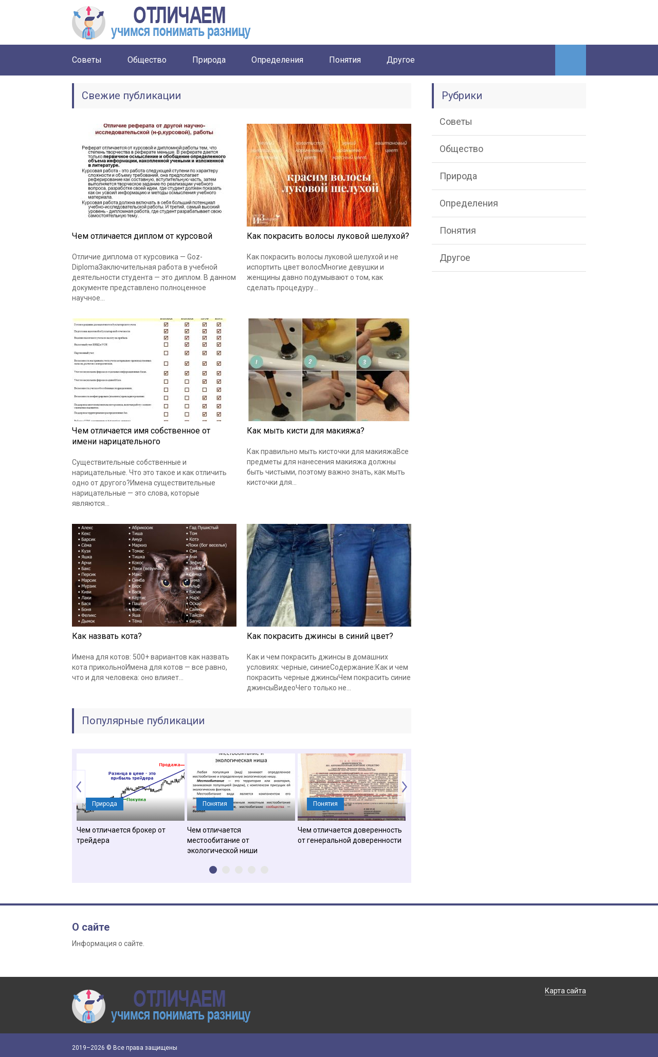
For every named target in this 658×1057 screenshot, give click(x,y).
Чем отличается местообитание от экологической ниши (222, 840)
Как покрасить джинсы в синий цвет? (320, 636)
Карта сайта (565, 991)
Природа (209, 60)
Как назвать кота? (107, 636)
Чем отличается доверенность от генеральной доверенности (350, 835)
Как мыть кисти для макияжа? (305, 431)
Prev (78, 786)
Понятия (345, 60)
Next (404, 786)
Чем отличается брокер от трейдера (121, 835)
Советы (87, 60)
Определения (277, 60)
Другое (401, 60)
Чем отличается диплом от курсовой (142, 236)
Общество (147, 60)
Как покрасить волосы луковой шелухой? (328, 236)
